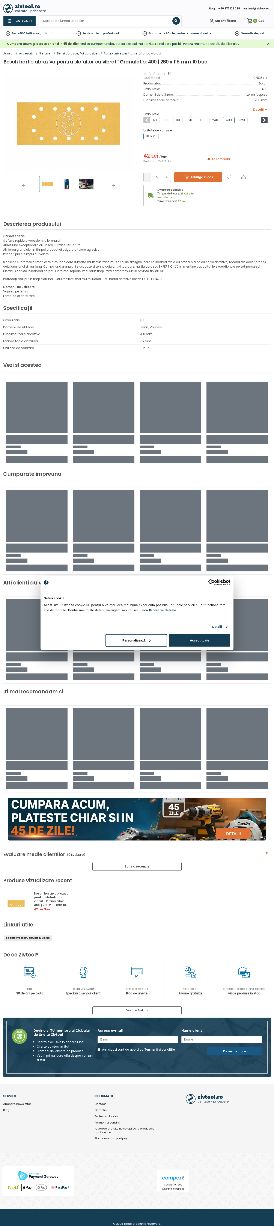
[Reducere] (147, 177)
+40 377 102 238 (229, 8)
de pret (259, 33)
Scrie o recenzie (137, 866)
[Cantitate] (157, 177)
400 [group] (229, 120)
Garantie (247, 33)
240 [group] (215, 120)
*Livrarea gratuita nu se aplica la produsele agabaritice (125, 1130)
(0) (170, 73)
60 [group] (166, 120)
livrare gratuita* (41, 33)
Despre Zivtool (137, 1010)
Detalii (217, 626)
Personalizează (136, 640)
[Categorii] (19, 21)
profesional (111, 33)
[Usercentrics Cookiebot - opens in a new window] (211, 582)
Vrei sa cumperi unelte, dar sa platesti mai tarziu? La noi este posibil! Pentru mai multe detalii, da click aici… (160, 44)
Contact (100, 1104)
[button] (23, 185)
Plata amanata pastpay (111, 1138)
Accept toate (199, 640)
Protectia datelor (106, 1116)
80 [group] (178, 120)
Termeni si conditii (107, 1123)
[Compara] (243, 177)
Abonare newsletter (17, 1104)
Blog (212, 8)
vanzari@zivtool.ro (256, 8)
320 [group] (242, 120)
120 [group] (190, 120)
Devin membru (234, 1051)
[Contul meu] (222, 21)
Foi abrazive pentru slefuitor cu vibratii (28, 938)
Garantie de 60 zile (161, 33)
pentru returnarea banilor (193, 33)
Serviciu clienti (92, 33)
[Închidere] (268, 43)
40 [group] (155, 120)
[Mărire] (167, 177)
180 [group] (202, 120)
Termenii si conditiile (159, 1049)
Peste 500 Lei (21, 33)
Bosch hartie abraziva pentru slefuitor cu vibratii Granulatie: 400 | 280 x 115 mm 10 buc (51, 901)
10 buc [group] (151, 136)
